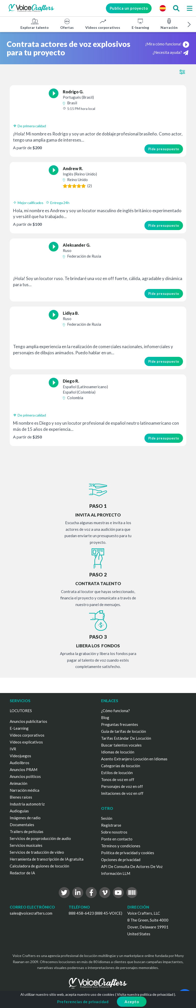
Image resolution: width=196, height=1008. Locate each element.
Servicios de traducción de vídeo (37, 852)
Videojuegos (20, 755)
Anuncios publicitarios (28, 721)
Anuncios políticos (25, 776)
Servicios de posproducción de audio (40, 838)
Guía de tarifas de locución (123, 731)
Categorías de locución (120, 765)
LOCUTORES (21, 710)
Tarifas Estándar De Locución (126, 738)
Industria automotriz (27, 804)
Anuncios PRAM (23, 769)
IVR (13, 749)
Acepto (132, 1001)
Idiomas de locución (117, 752)
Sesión (106, 818)
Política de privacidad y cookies (127, 852)
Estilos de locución (117, 772)
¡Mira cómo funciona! (167, 44)
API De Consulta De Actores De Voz (132, 866)
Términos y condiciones (120, 845)
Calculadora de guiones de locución (39, 866)
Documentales (22, 824)
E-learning (140, 24)
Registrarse (111, 825)
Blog (105, 717)
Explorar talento (34, 24)
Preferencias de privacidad (82, 1001)
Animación (18, 783)
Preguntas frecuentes (119, 724)
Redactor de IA (22, 873)
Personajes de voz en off (122, 786)
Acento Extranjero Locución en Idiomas (134, 759)
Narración (169, 24)
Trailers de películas (26, 831)
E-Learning (19, 728)
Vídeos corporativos (102, 24)
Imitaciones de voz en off (122, 793)
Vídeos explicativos (26, 742)
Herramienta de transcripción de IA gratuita (46, 859)
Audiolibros (19, 762)
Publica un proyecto (129, 8)
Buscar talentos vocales (121, 745)
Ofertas (67, 24)
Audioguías (19, 811)
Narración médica (24, 790)
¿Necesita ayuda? (170, 52)
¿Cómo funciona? (115, 710)
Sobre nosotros (114, 832)
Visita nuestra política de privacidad (145, 994)
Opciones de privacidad (120, 859)
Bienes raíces (21, 797)
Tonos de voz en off (117, 779)
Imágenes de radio (25, 817)
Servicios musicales (26, 845)
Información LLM (115, 873)
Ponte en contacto (116, 839)
